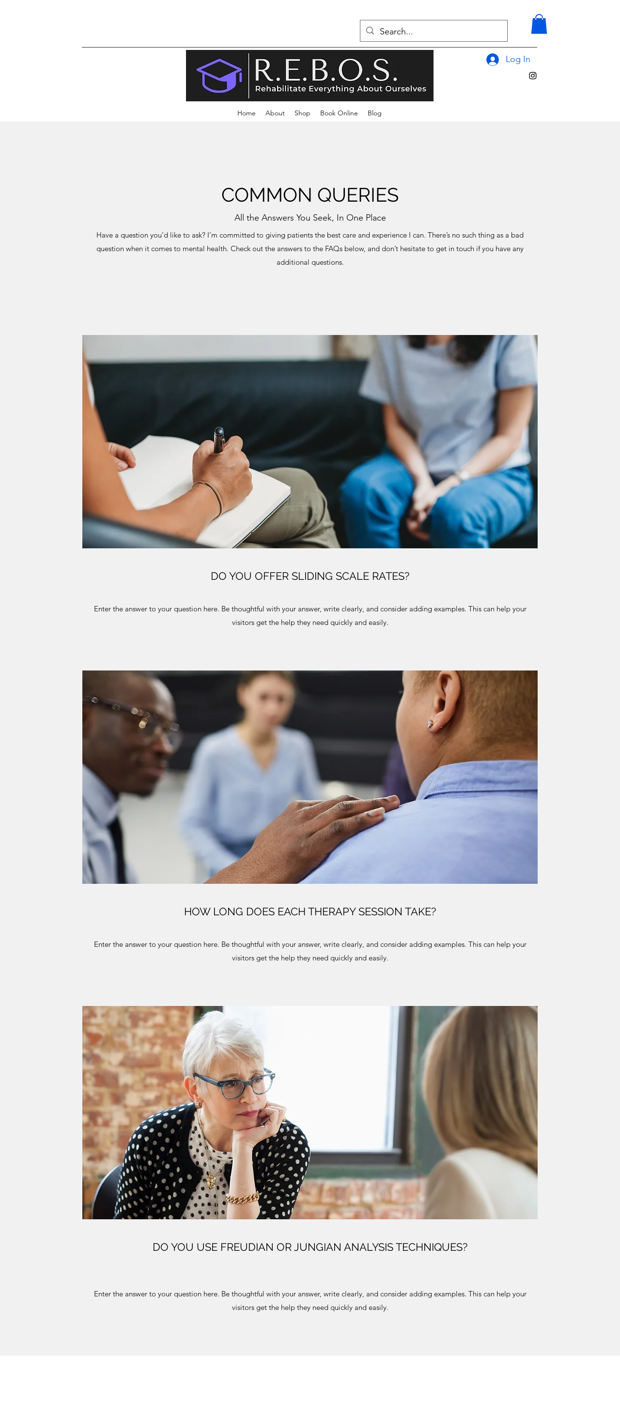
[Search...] (433, 32)
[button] (539, 24)
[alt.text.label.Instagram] (533, 75)
